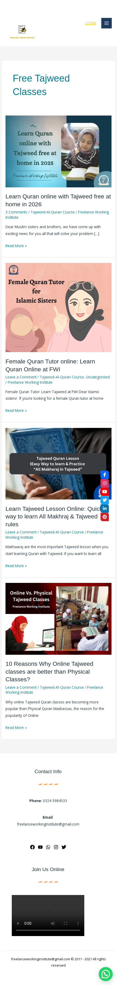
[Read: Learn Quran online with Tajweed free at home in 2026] (58, 150)
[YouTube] (40, 847)
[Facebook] (32, 847)
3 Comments (16, 211)
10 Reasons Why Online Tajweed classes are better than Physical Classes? (49, 671)
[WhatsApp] (48, 847)
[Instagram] (56, 847)
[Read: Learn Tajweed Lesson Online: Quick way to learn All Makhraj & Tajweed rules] (58, 463)
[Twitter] (64, 847)
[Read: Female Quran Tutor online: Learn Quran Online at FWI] (58, 306)
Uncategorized (98, 376)
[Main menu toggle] (106, 23)
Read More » (16, 245)
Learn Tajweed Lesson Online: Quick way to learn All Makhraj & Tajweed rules (54, 516)
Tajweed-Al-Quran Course (53, 211)
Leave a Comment (20, 376)
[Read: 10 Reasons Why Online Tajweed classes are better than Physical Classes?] (58, 618)
